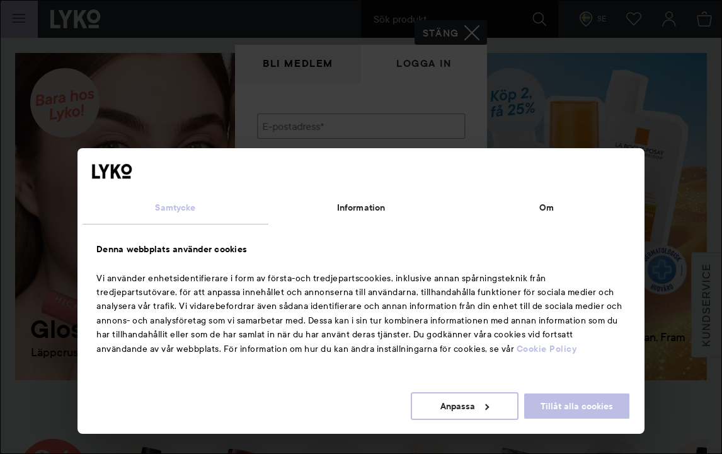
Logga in (424, 63)
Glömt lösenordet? (298, 214)
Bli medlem (298, 63)
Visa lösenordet (432, 190)
